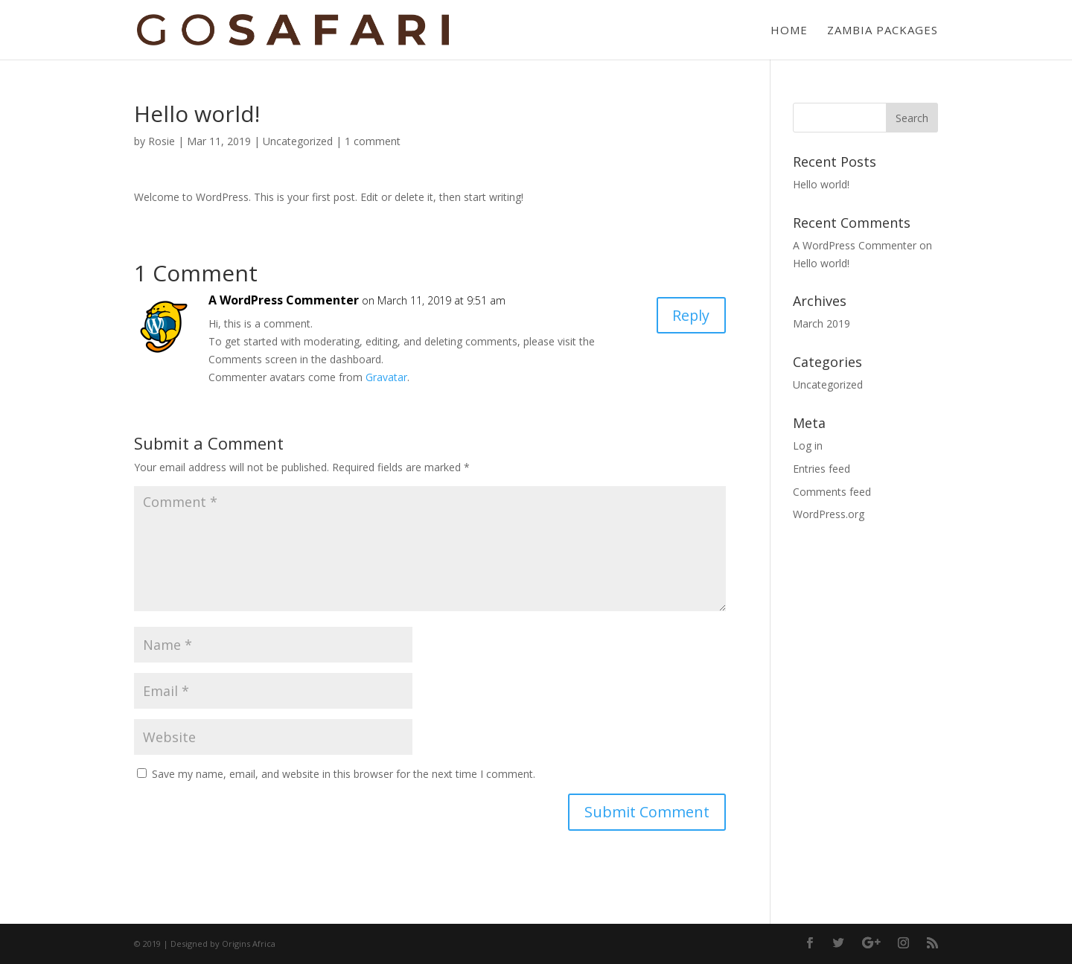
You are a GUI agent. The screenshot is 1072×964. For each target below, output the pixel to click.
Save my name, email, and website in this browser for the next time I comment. (343, 774)
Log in (808, 445)
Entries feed (821, 469)
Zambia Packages (882, 31)
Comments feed (832, 492)
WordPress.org (828, 514)
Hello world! (821, 184)
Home (789, 31)
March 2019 (821, 323)
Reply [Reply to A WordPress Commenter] (690, 315)
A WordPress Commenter (283, 300)
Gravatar (386, 377)
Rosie (161, 141)
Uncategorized (298, 141)
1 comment (373, 141)
